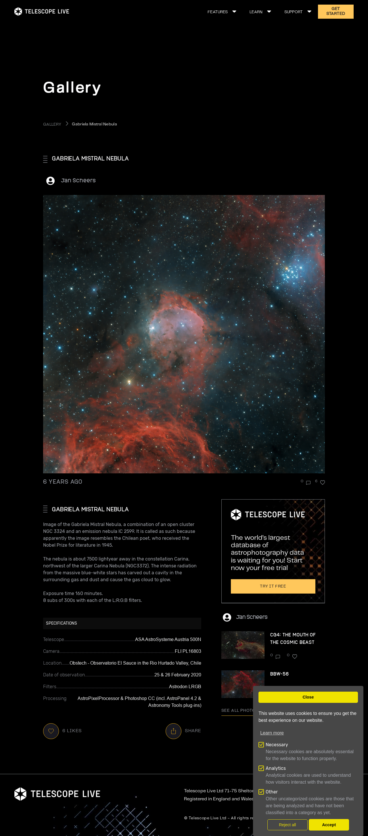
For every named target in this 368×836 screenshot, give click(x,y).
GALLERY (52, 125)
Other (272, 792)
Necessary (277, 744)
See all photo (242, 711)
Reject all (287, 824)
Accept (329, 824)
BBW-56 (279, 674)
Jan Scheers (78, 180)
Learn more (272, 732)
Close (308, 697)
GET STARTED (335, 11)
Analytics (276, 768)
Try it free (273, 586)
